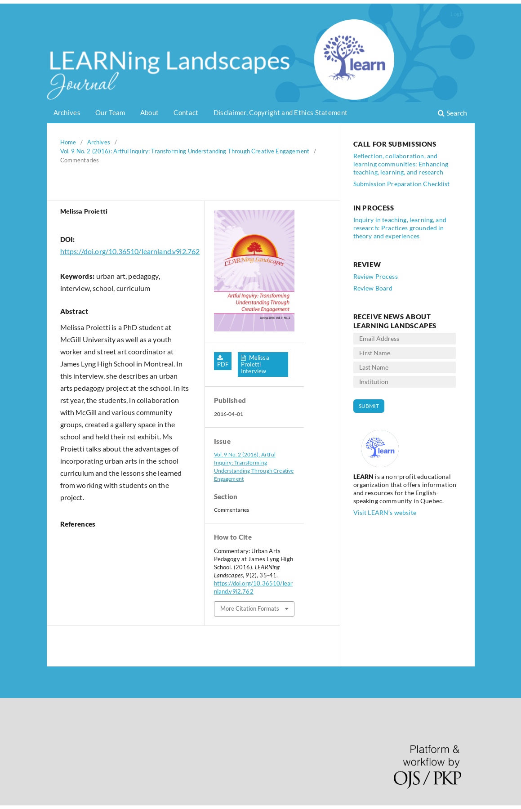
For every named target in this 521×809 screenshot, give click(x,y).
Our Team (110, 112)
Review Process (375, 276)
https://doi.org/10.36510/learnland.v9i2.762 (130, 251)
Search (452, 112)
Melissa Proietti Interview (255, 364)
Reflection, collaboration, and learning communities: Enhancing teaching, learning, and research (401, 164)
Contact (186, 112)
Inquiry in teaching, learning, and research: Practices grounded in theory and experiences (399, 228)
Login (457, 14)
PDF (222, 364)
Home (68, 142)
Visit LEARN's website (384, 512)
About (149, 112)
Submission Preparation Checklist (401, 184)
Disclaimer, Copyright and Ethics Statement (281, 112)
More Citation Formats (249, 608)
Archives (66, 112)
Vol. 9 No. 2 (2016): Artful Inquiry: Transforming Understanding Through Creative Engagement (185, 151)
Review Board (373, 288)
